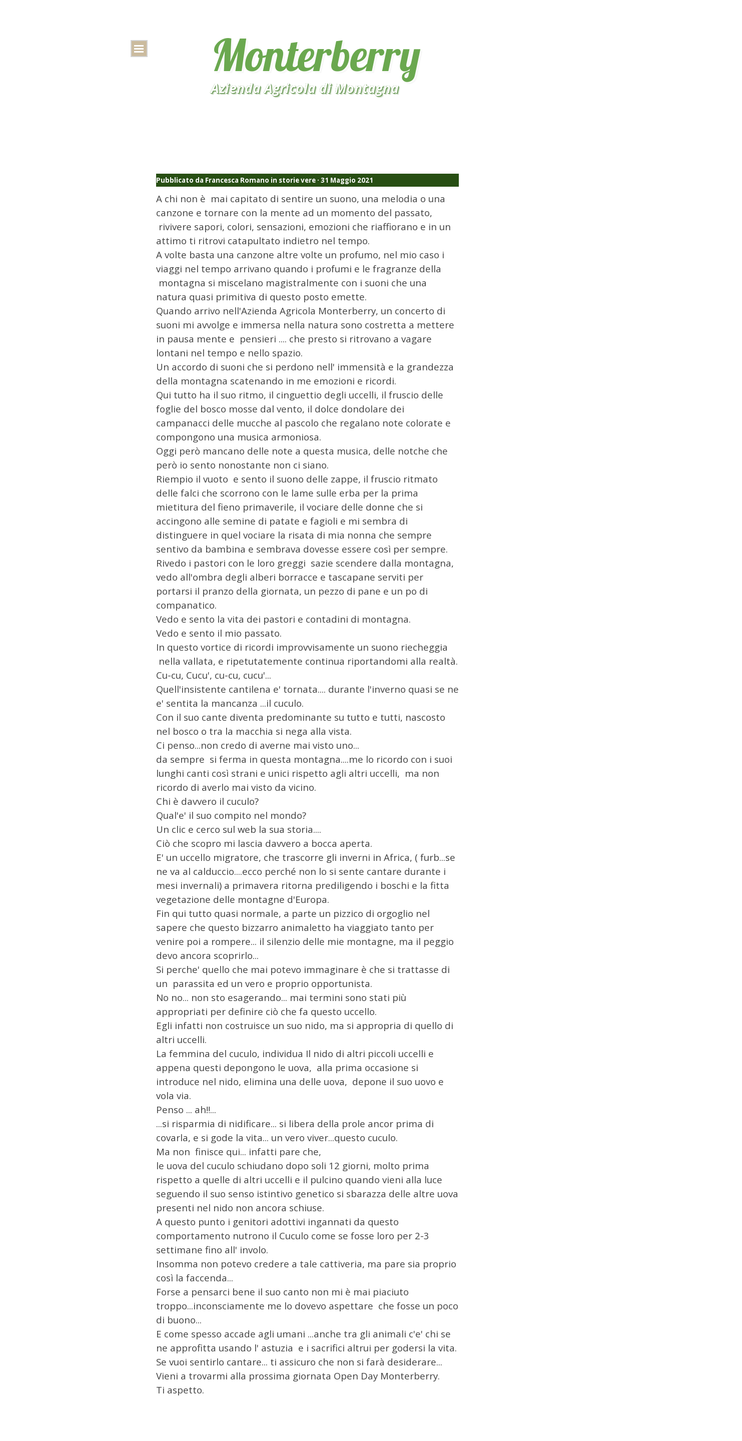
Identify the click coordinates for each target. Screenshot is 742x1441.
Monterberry (315, 55)
